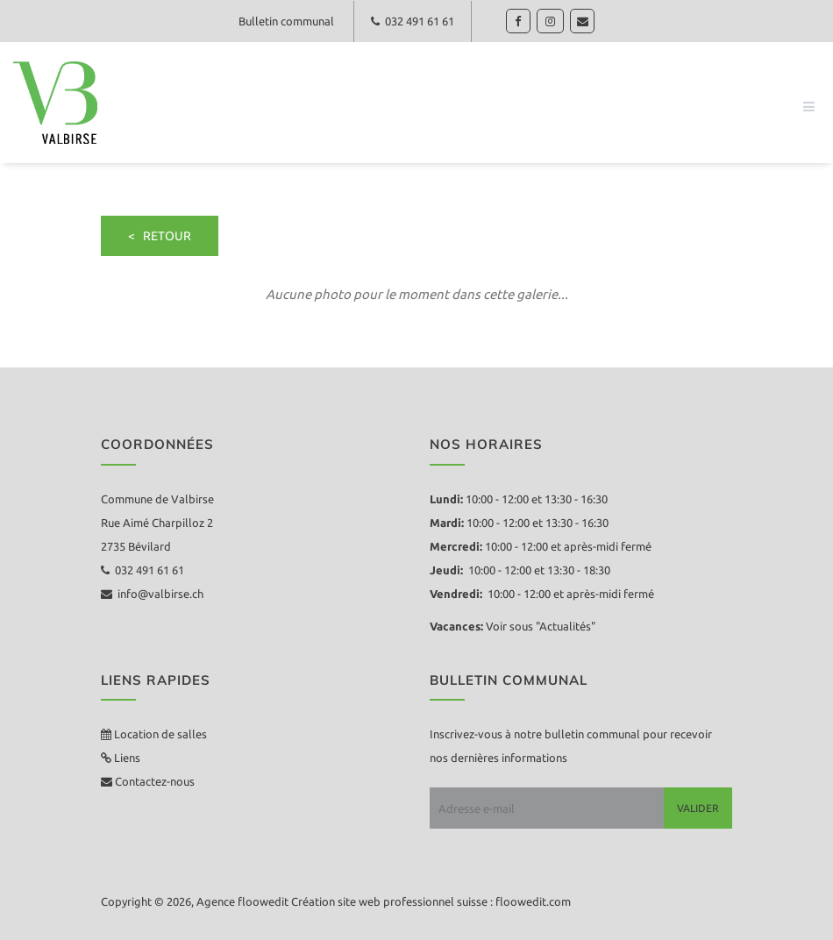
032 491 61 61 (412, 21)
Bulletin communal (286, 21)
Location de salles (160, 734)
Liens (125, 757)
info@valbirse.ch (152, 594)
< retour (159, 236)
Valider (698, 808)
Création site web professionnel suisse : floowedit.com (431, 901)
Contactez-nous (153, 781)
